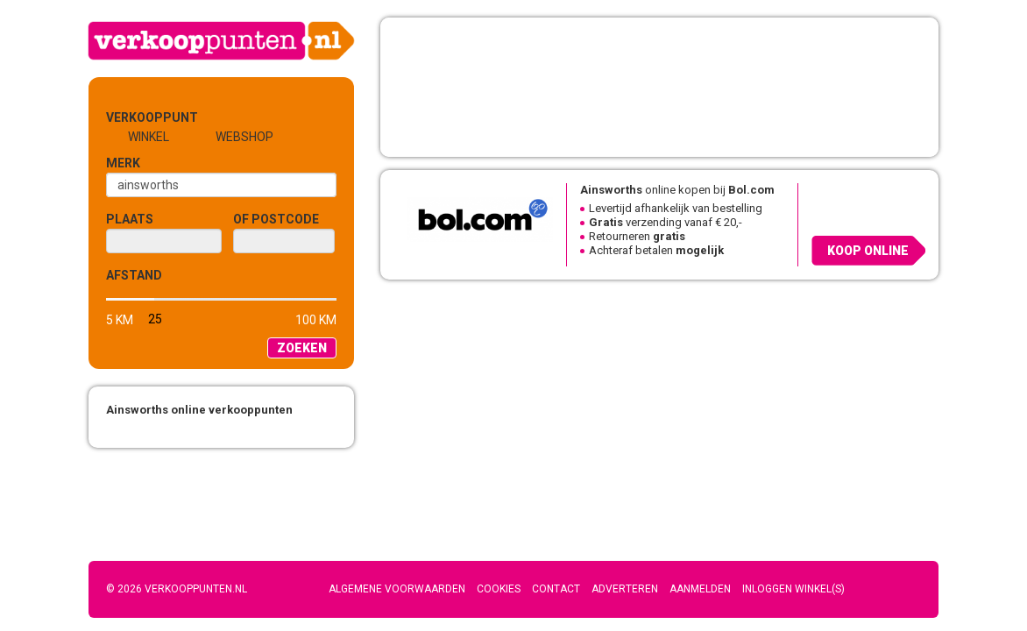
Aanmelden (700, 589)
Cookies (499, 589)
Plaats (129, 219)
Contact (556, 589)
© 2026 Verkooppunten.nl (176, 589)
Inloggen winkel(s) (793, 589)
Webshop (244, 137)
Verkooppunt (135, 117)
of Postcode (276, 219)
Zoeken (302, 348)
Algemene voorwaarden (397, 589)
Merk (123, 163)
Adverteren (624, 589)
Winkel (148, 137)
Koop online (868, 251)
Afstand (134, 275)
